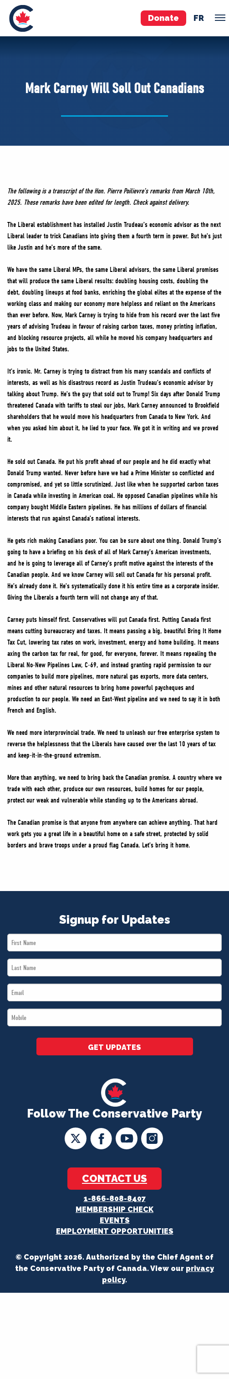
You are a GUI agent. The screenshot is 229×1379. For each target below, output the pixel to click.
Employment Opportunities (114, 1231)
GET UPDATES (114, 1047)
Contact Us (114, 1178)
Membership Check (114, 1209)
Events (115, 1220)
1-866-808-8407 (115, 1198)
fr (198, 18)
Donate (163, 18)
